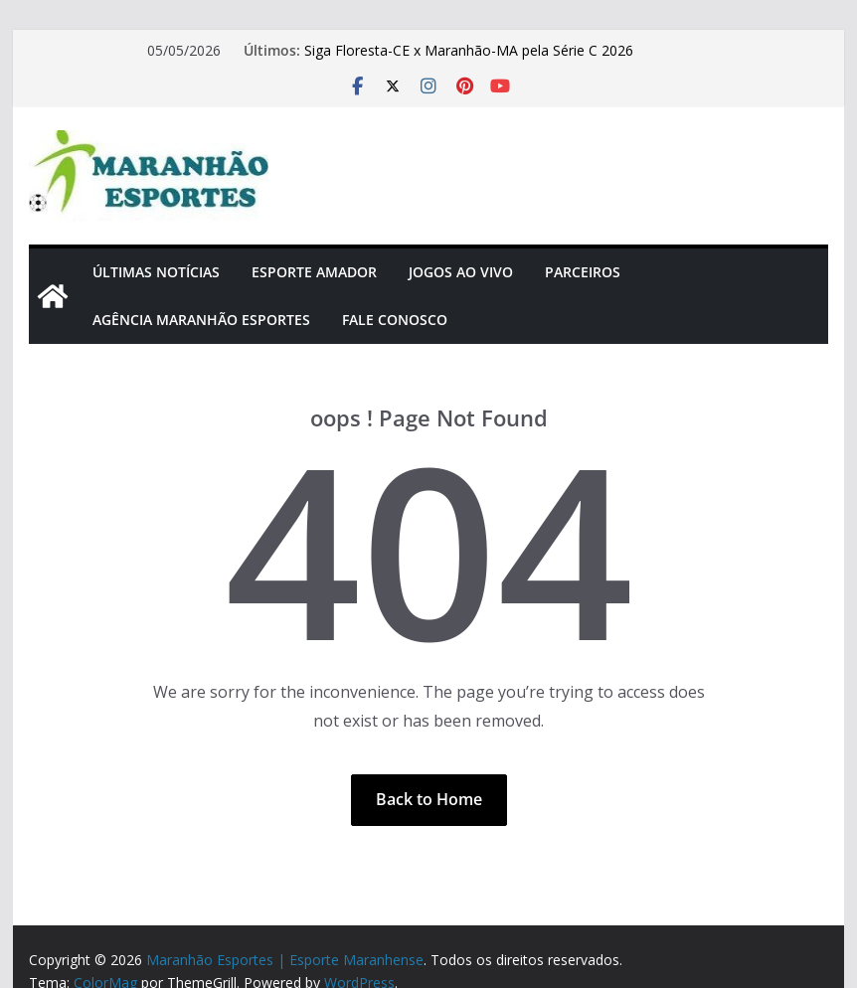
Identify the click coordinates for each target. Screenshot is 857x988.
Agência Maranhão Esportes (201, 319)
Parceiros (582, 271)
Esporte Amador (314, 271)
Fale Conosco (394, 319)
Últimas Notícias (156, 271)
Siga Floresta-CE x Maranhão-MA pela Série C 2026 (468, 50)
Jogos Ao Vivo (461, 271)
